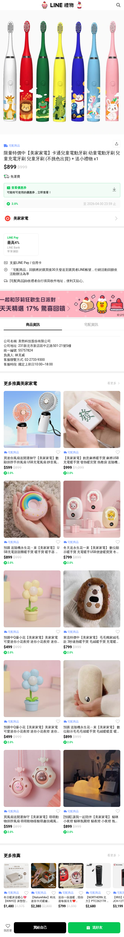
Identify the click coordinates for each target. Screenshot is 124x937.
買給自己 (40, 927)
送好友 (94, 927)
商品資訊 (33, 325)
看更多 (112, 383)
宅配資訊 (91, 325)
